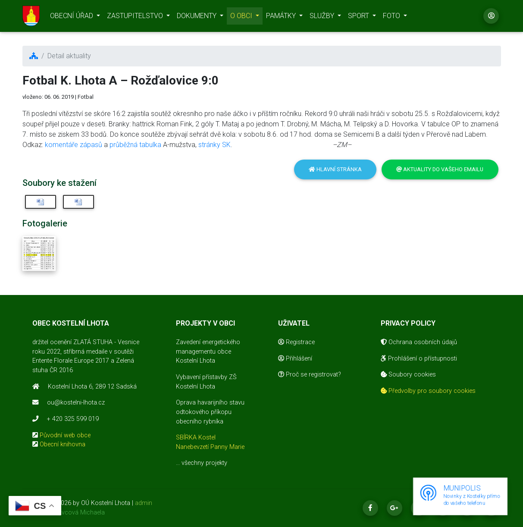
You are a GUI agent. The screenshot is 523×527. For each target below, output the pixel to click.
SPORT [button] (359, 17)
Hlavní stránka (335, 169)
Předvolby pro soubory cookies (428, 391)
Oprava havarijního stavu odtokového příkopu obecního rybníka (210, 412)
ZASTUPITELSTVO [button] (136, 17)
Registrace (296, 342)
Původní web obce (65, 435)
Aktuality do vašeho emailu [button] (439, 169)
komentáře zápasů (73, 145)
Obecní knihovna (62, 444)
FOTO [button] (392, 17)
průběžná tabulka (135, 145)
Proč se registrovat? (309, 374)
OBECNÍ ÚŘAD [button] (72, 17)
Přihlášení (295, 358)
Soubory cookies (408, 374)
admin (143, 503)
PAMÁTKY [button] (282, 17)
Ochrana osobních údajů (419, 342)
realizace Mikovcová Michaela (63, 512)
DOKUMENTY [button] (197, 17)
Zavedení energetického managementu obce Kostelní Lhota (208, 351)
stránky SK (214, 145)
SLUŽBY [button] (323, 17)
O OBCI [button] (242, 17)
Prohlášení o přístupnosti (419, 358)
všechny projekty (204, 463)
